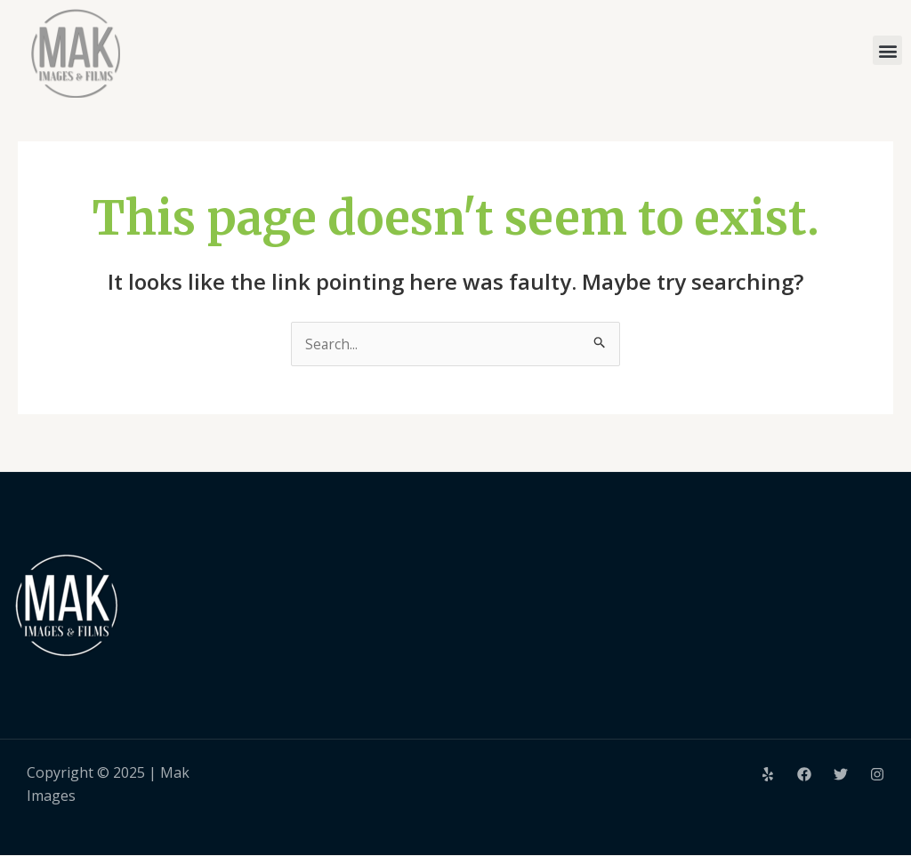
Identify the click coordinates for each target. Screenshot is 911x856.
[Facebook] (804, 774)
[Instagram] (877, 774)
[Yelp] (768, 774)
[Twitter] (841, 774)
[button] (887, 50)
